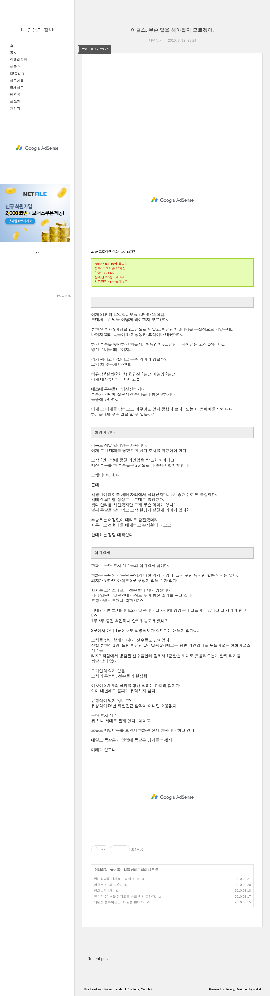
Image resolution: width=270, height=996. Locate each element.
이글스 (15, 67)
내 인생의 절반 (37, 30)
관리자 (15, 108)
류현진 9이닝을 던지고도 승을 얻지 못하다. (125, 896)
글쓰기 (15, 101)
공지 (13, 53)
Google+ (146, 989)
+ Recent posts (97, 959)
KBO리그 (17, 74)
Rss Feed (90, 989)
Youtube (133, 989)
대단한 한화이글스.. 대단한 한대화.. (119, 902)
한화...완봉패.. (104, 890)
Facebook (120, 989)
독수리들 (123, 870)
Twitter (107, 989)
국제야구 (17, 88)
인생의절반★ (104, 870)
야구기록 (17, 81)
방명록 (15, 94)
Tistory (229, 989)
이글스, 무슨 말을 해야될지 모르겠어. (172, 30)
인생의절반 (18, 60)
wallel (257, 989)
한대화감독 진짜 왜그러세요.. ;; (116, 879)
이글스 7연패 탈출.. (108, 885)
